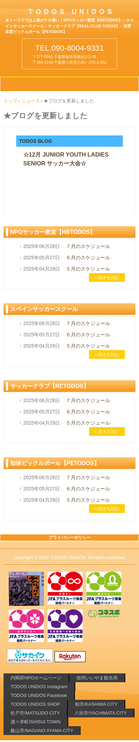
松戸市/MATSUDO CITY (35, 713)
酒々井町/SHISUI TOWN (36, 721)
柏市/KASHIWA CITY (96, 704)
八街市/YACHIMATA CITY (101, 713)
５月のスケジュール (88, 269)
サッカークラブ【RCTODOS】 (49, 386)
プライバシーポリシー (70, 537)
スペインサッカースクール (44, 309)
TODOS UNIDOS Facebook (39, 695)
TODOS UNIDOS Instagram (39, 686)
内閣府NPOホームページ (36, 677)
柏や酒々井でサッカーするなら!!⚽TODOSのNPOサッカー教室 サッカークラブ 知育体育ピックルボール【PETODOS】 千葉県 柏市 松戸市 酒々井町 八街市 (69, 13)
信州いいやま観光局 (97, 677)
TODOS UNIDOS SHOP (35, 704)
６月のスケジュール (88, 257)
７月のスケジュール (88, 246)
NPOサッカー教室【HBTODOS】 (52, 232)
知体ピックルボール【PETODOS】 (55, 463)
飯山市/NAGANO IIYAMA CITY (42, 730)
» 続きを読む (107, 277)
